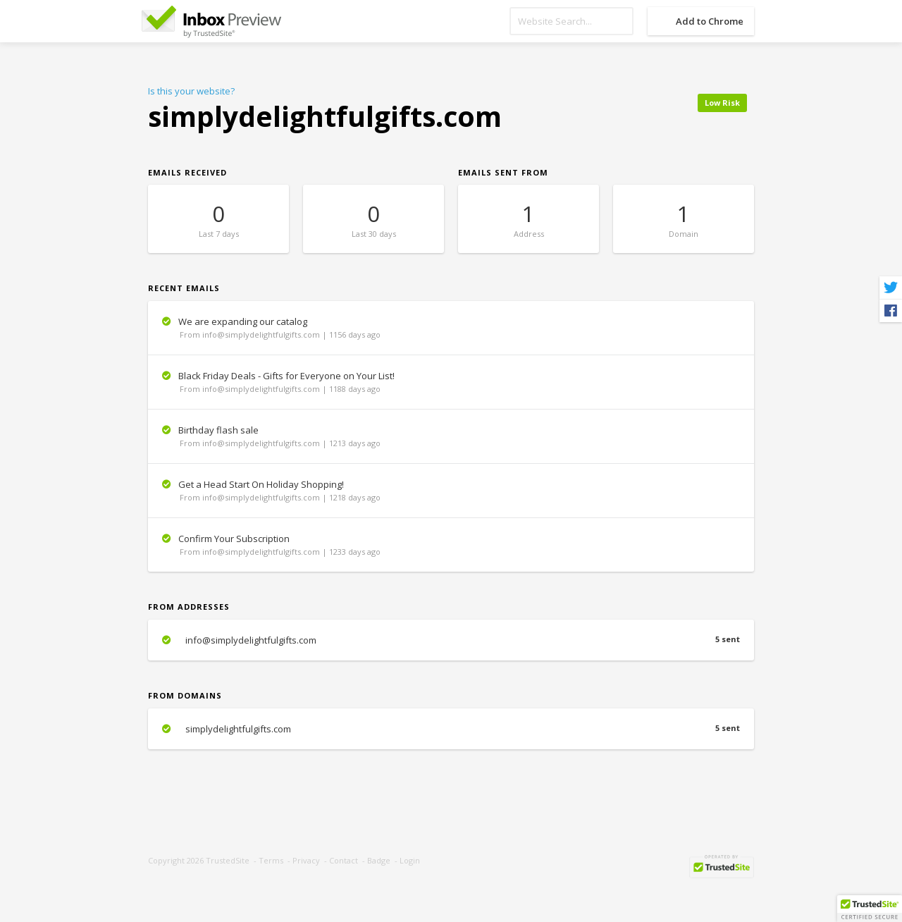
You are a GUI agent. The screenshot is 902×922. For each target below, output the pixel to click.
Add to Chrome (709, 21)
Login (410, 860)
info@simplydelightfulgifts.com (451, 640)
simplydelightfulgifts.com (451, 729)
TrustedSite (227, 860)
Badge (378, 860)
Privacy (306, 860)
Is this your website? (191, 91)
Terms (271, 860)
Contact (343, 860)
